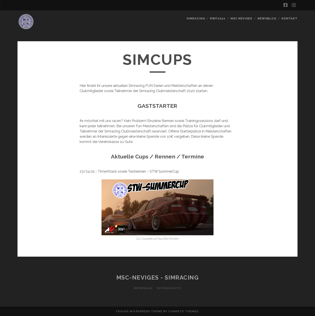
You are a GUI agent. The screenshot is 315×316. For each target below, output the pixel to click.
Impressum (143, 288)
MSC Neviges (241, 18)
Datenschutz (169, 288)
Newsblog (266, 18)
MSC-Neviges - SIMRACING (157, 277)
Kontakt (290, 18)
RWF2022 (217, 18)
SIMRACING (196, 18)
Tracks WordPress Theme (139, 311)
